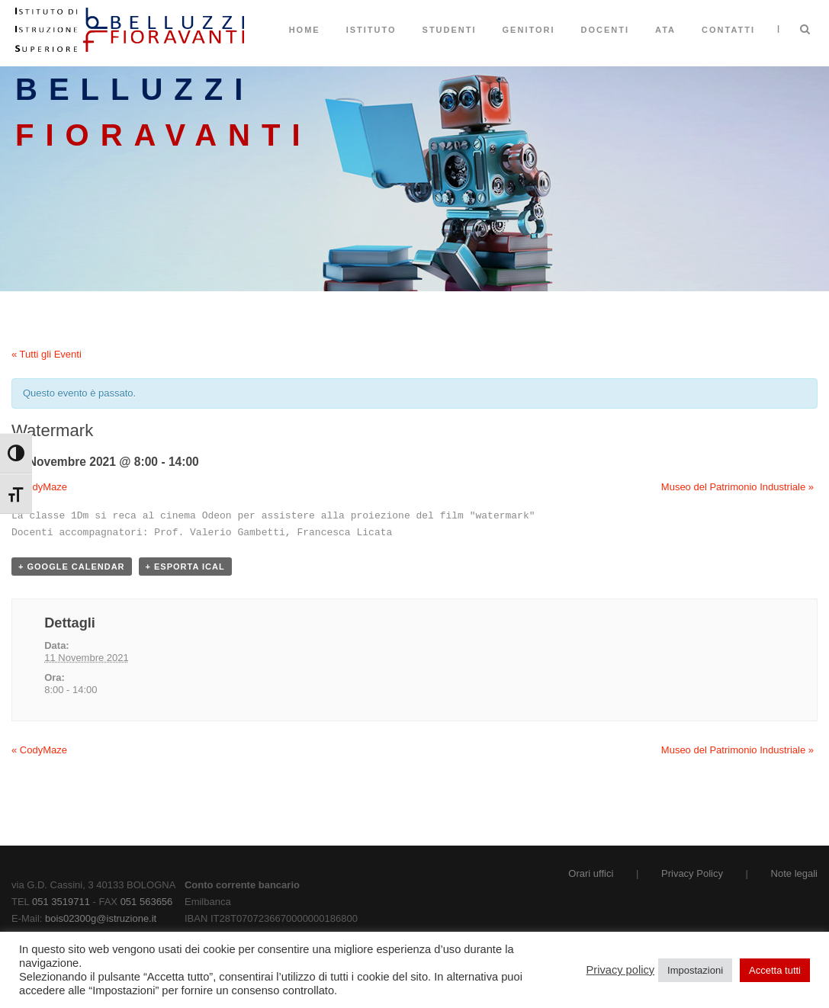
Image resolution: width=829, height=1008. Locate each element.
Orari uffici (590, 873)
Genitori (529, 29)
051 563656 (146, 901)
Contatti (728, 29)
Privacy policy (620, 970)
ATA (665, 29)
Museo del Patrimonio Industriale (737, 487)
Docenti (605, 29)
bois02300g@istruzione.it (100, 918)
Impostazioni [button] (695, 970)
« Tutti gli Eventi (46, 354)
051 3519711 (61, 901)
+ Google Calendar (71, 566)
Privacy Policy (692, 873)
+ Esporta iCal (185, 566)
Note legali (794, 873)
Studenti (450, 29)
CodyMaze (39, 487)
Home (304, 29)
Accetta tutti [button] (775, 970)
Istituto (371, 29)
